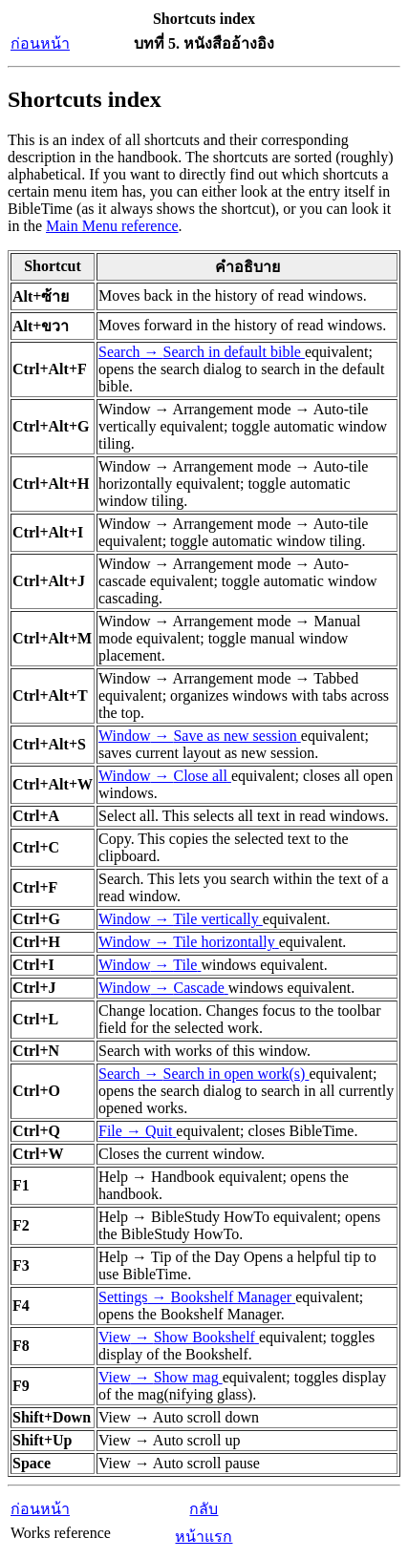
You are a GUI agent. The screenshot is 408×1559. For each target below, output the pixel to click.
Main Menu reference (112, 226)
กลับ (203, 1509)
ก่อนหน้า (40, 43)
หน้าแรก (203, 1536)
